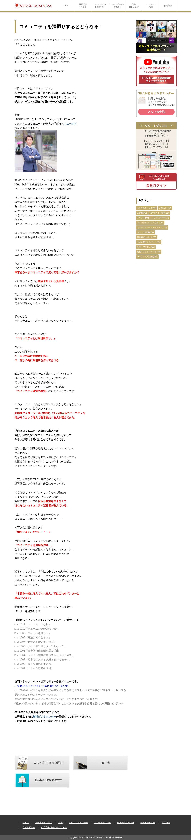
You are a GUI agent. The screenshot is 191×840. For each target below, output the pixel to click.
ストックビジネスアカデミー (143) (152, 227)
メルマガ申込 (156, 111)
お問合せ (168, 6)
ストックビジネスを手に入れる (99, 5)
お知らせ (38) (165, 208)
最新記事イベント (83, 5)
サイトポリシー (147, 822)
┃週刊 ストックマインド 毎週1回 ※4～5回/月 (41, 686)
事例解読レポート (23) (147, 237)
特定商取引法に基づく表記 (54, 827)
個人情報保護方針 (125, 822)
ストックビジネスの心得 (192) (150, 222)
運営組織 (166, 822)
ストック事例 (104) (145, 232)
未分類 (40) (142, 213)
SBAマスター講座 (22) (159, 213)
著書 (60, 822)
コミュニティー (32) (160, 218)
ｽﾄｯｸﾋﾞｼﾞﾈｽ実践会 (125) (147, 256)
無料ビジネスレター (44, 716)
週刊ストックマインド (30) (149, 252)
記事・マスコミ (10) (146, 247)
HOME (66, 6)
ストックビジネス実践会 (117, 5)
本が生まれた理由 (43, 822)
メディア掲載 (151, 5)
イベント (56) (143, 218)
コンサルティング (102, 822)
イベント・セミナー (78, 822)
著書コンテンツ (134, 5)
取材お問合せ (29, 827)
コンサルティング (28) (147, 208)
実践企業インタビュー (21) (149, 242)
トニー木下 (70, 123)
